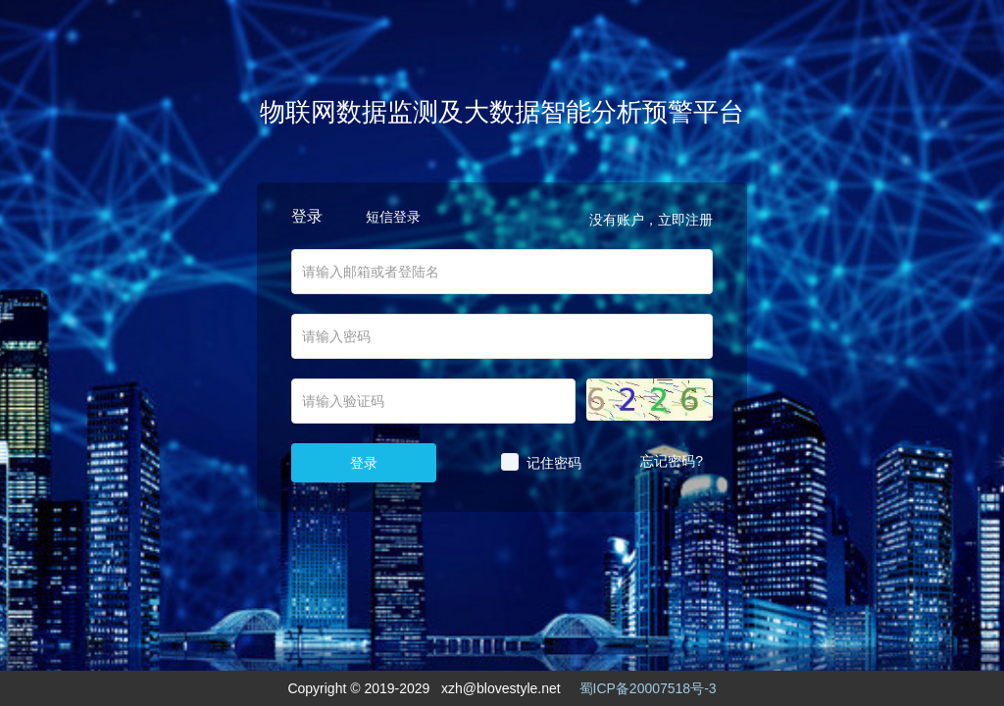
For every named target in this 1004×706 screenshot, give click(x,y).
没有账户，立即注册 (651, 219)
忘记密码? (671, 461)
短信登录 (393, 217)
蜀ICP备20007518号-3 (648, 688)
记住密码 (554, 463)
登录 (363, 463)
